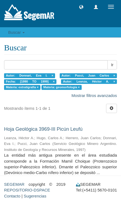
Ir (112, 65)
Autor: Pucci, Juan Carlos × (88, 75)
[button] (81, 7)
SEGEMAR (14, 184)
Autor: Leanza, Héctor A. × (89, 81)
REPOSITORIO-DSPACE (27, 190)
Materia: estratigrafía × (22, 87)
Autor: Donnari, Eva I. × (29, 75)
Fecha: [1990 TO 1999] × (30, 81)
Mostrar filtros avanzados (94, 95)
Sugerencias (35, 196)
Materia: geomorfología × (61, 87)
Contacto (12, 196)
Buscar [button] (16, 32)
